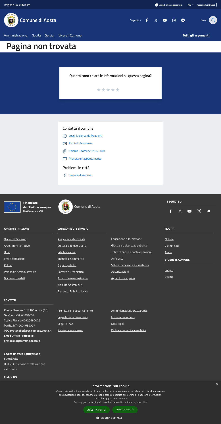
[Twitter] (153, 20)
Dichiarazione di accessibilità (128, 330)
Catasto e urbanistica (71, 272)
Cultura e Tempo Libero (72, 245)
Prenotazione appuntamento (75, 310)
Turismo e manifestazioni (73, 278)
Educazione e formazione (126, 239)
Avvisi (168, 252)
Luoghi (169, 270)
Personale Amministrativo (20, 272)
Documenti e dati (14, 278)
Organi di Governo (15, 239)
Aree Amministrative (17, 245)
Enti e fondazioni (14, 258)
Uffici (7, 252)
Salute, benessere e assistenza (130, 265)
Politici (8, 265)
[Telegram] (180, 20)
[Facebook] (144, 20)
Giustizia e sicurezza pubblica (129, 245)
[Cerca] (212, 20)
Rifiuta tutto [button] (125, 409)
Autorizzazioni (120, 271)
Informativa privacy (123, 317)
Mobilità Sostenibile (70, 285)
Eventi (169, 276)
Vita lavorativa (67, 252)
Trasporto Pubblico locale (73, 291)
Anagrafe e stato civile (71, 239)
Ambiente (117, 258)
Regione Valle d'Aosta (17, 5)
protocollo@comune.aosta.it (22, 341)
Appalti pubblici (67, 265)
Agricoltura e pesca (123, 278)
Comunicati (172, 245)
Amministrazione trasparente (129, 310)
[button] (110, 418)
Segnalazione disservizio (72, 317)
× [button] (217, 384)
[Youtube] (162, 20)
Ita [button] (191, 5)
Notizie (169, 239)
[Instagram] (171, 20)
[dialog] (110, 402)
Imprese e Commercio (71, 258)
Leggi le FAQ (65, 323)
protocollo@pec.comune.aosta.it (30, 330)
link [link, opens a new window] (145, 402)
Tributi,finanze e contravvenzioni (131, 252)
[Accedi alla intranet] (206, 5)
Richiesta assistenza (70, 330)
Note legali (117, 323)
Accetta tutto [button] (96, 409)
